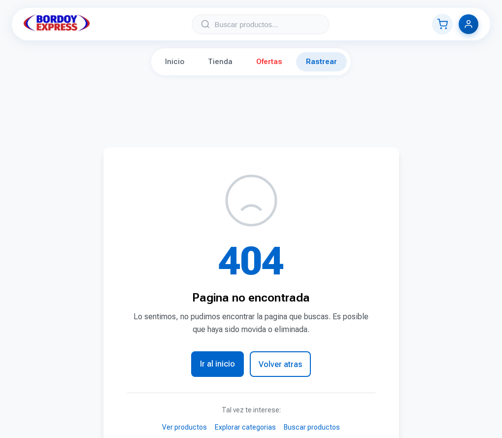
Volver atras (280, 364)
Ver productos (184, 427)
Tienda (220, 61)
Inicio (174, 61)
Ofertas (269, 61)
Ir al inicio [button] (217, 364)
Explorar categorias (245, 427)
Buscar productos (312, 427)
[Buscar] (205, 24)
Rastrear (321, 61)
